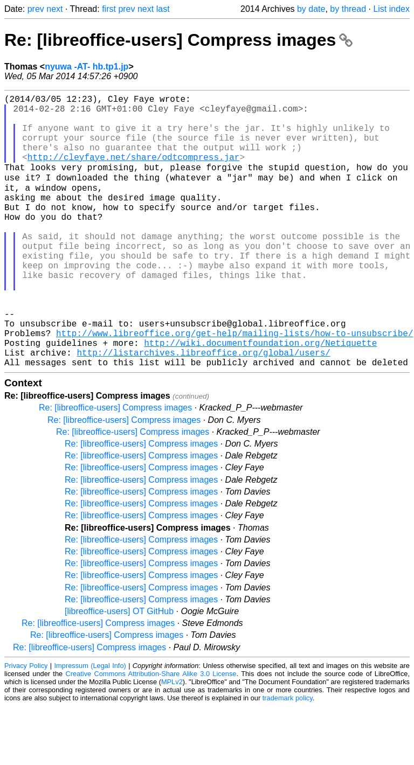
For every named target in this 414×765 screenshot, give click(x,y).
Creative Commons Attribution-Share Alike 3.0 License (151, 732)
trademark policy (288, 757)
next (54, 8)
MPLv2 (172, 740)
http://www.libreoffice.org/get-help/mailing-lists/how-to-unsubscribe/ (234, 385)
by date (311, 8)
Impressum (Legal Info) (90, 724)
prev (35, 8)
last (163, 8)
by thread (348, 8)
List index (391, 8)
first (109, 8)
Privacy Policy (25, 724)
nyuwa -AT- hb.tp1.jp (86, 66)
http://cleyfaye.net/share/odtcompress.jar (133, 172)
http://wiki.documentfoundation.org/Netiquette (260, 397)
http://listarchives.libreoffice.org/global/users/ (203, 409)
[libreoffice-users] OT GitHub (119, 669)
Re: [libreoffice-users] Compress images (178, 40)
